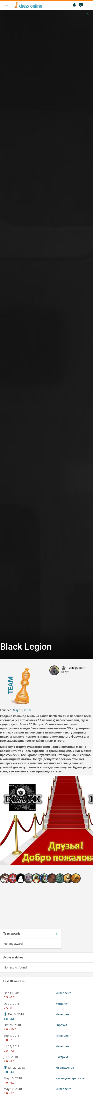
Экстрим (62, 1057)
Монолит (62, 1004)
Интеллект (63, 993)
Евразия (61, 1025)
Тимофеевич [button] (76, 668)
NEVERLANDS (65, 1067)
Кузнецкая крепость (70, 1078)
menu (6, 5)
